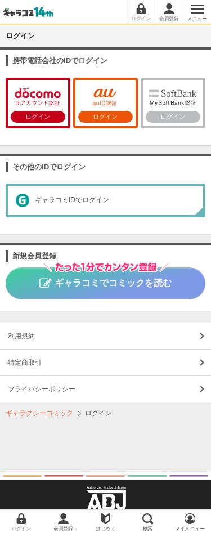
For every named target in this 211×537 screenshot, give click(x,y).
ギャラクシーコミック (39, 413)
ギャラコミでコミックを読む (105, 277)
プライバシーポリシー (41, 389)
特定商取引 (25, 362)
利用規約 (21, 336)
